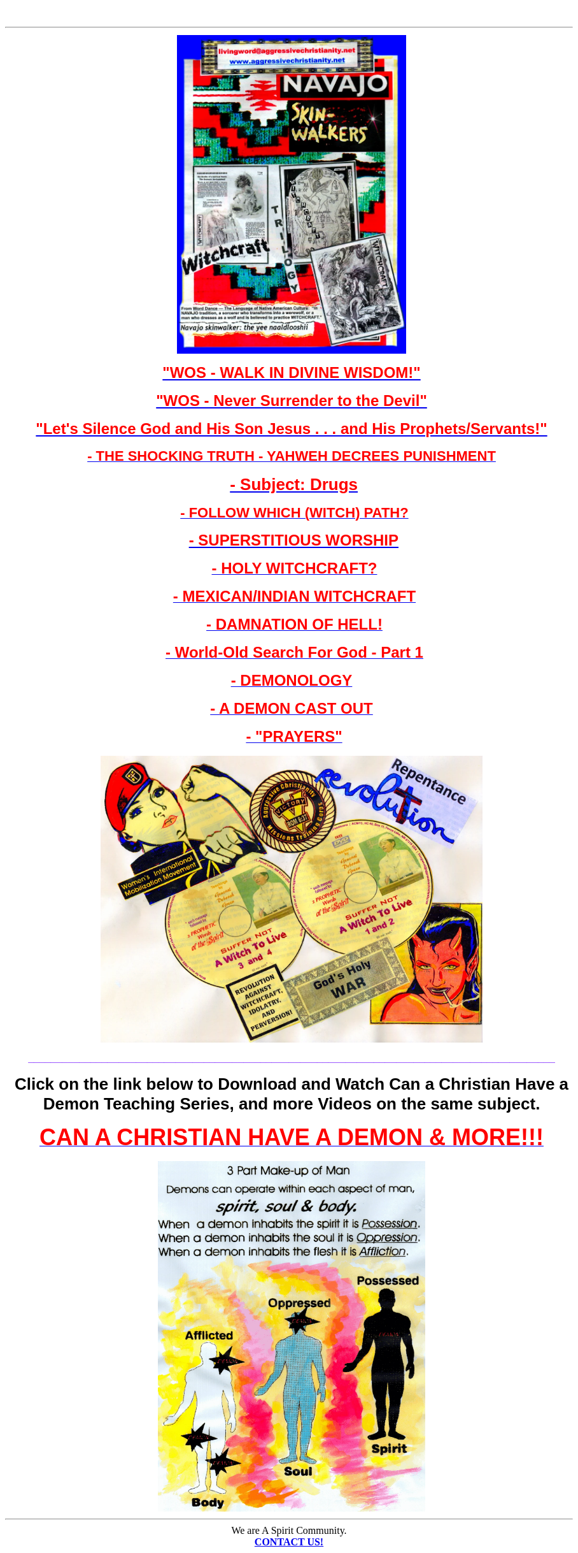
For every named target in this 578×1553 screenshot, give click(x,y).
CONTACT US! (289, 1541)
